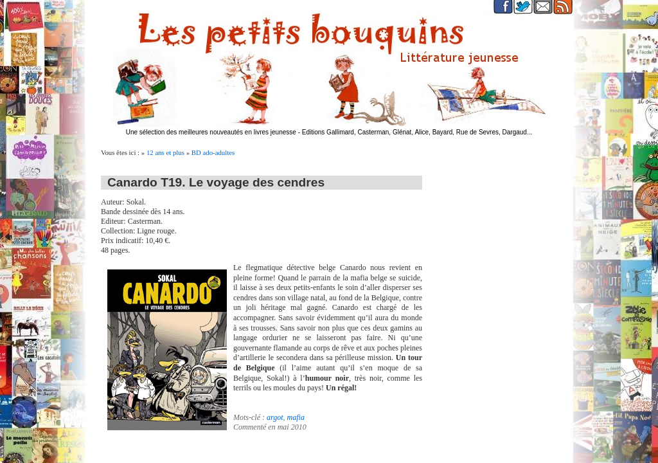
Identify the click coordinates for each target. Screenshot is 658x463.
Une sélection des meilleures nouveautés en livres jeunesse (211, 132)
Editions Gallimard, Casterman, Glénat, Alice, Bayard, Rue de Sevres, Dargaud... (417, 132)
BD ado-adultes (213, 152)
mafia (296, 417)
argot (275, 417)
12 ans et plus (165, 152)
